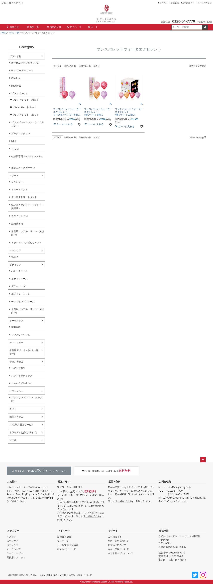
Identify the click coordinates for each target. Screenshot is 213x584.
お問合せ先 (165, 481)
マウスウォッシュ (20, 334)
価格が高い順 (85, 66)
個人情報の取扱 (49, 575)
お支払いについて (117, 545)
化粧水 (14, 256)
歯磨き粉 (16, 327)
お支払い (12, 481)
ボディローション (20, 294)
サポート (113, 530)
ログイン (163, 3)
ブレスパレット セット (25, 107)
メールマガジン (205, 3)
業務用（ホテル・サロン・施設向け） (27, 233)
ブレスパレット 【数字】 (26, 114)
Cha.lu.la (15, 78)
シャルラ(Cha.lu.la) (21, 383)
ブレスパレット (19, 93)
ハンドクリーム (19, 271)
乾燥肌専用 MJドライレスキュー (27, 158)
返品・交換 (114, 481)
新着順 (97, 66)
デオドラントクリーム (23, 301)
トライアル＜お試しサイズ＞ (26, 242)
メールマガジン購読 (67, 545)
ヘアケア (14, 175)
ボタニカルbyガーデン (23, 167)
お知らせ (13, 27)
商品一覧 (33, 27)
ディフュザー (16, 342)
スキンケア (15, 250)
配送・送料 (64, 481)
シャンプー (17, 181)
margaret (16, 85)
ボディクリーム (19, 278)
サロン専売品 (16, 361)
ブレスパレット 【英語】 (26, 99)
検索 (205, 27)
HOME (4, 33)
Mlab (13, 141)
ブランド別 (14, 33)
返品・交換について (118, 549)
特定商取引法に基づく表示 (23, 575)
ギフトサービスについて (120, 553)
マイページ (74, 27)
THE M (15, 148)
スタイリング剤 (19, 216)
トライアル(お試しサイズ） (23, 432)
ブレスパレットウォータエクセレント (27, 124)
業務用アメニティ (16, 557)
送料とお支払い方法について (77, 575)
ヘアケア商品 (18, 368)
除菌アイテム (16, 416)
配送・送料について (118, 540)
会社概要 (163, 530)
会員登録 (175, 3)
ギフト (12, 409)
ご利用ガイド (188, 3)
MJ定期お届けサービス (21, 424)
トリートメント (19, 189)
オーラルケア (16, 320)
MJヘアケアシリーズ (22, 70)
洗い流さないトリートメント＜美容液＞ (27, 207)
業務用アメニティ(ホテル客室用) (23, 352)
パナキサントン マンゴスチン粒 (26, 399)
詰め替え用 (17, 223)
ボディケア (15, 264)
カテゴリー (13, 530)
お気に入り (54, 27)
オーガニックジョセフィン (25, 62)
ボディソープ (18, 286)
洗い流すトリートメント (24, 197)
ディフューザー (15, 553)
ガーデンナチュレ (20, 133)
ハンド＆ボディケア (21, 375)
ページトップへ (203, 459)
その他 (12, 440)
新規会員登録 (64, 536)
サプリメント (16, 391)
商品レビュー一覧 (66, 549)
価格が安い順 (70, 66)
